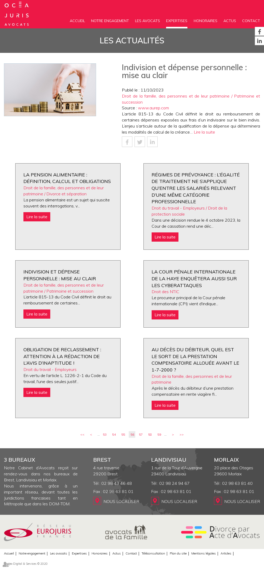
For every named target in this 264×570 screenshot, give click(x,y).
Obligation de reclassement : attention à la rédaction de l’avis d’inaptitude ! (62, 356)
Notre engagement (110, 20)
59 (159, 434)
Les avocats (147, 20)
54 (114, 434)
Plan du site (178, 553)
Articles (226, 553)
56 (132, 434)
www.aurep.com (153, 107)
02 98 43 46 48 (116, 483)
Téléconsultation (153, 553)
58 (150, 434)
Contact (251, 20)
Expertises (176, 20)
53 (105, 434)
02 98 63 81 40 (237, 483)
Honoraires (205, 20)
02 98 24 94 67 (174, 483)
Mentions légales (203, 553)
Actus (229, 20)
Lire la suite (204, 132)
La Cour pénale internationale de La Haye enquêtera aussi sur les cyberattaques (194, 278)
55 (123, 434)
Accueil (77, 20)
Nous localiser (121, 501)
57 (141, 434)
